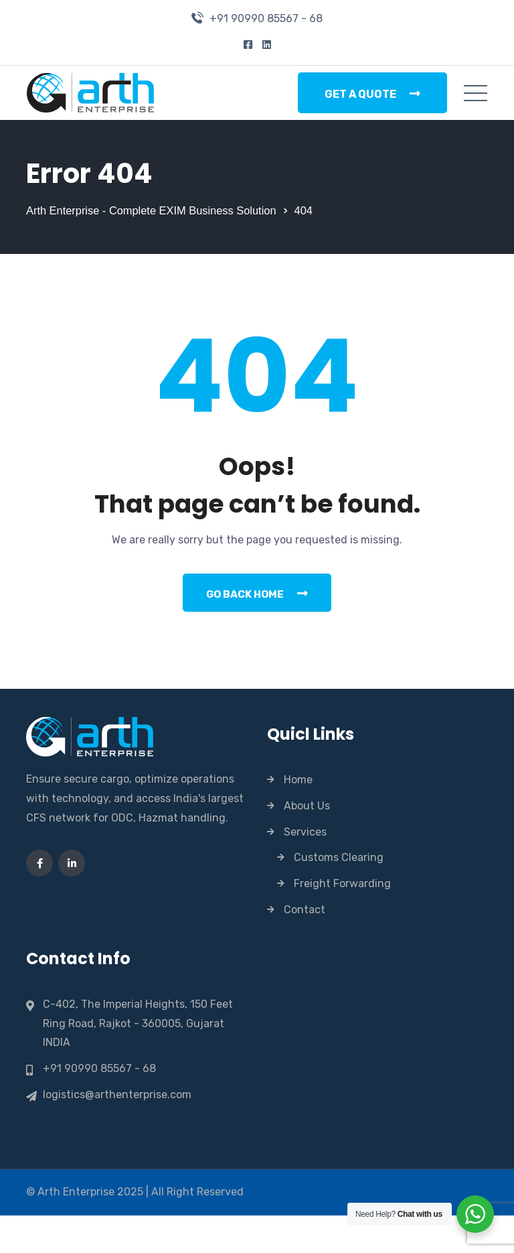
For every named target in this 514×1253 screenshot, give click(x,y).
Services (305, 869)
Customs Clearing (338, 894)
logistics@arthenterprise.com (117, 1132)
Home (298, 817)
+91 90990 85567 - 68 (266, 18)
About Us (307, 843)
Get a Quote (372, 94)
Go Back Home (257, 630)
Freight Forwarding (342, 921)
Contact (304, 947)
